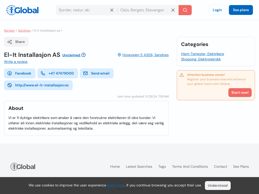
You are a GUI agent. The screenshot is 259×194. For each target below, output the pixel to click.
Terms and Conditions (190, 166)
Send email (96, 73)
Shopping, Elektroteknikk (201, 59)
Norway (9, 31)
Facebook (19, 73)
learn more (116, 185)
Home (115, 166)
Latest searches (139, 166)
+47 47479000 (57, 73)
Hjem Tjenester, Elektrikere (202, 54)
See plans (241, 10)
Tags (162, 166)
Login (217, 10)
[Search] (185, 10)
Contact (220, 166)
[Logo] (22, 10)
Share (16, 41)
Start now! (240, 92)
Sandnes (24, 31)
